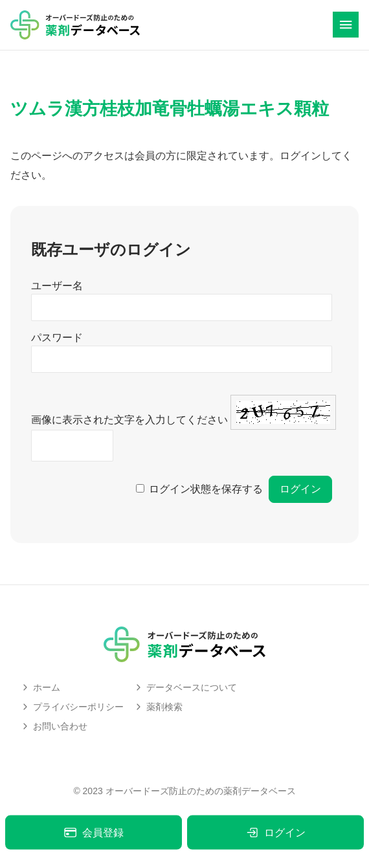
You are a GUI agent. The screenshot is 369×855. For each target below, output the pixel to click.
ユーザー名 (57, 285)
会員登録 (93, 832)
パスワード (57, 337)
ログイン (275, 832)
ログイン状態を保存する (206, 488)
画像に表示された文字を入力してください (129, 419)
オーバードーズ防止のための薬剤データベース (201, 791)
